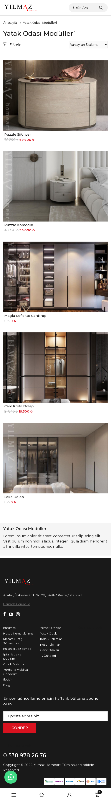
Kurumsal (9, 627)
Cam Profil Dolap (19, 406)
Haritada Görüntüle (16, 604)
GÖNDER (20, 728)
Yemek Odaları (50, 627)
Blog (6, 685)
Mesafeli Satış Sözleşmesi (12, 641)
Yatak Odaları (49, 633)
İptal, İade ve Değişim (12, 656)
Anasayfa (10, 23)
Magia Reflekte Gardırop (25, 316)
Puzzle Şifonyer (17, 134)
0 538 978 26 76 (24, 755)
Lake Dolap (14, 497)
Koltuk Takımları (51, 639)
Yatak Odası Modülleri (40, 23)
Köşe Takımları (50, 644)
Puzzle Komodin (18, 225)
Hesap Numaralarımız (18, 633)
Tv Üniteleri (48, 655)
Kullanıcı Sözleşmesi (17, 648)
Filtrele (12, 44)
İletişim (8, 679)
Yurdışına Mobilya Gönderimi (15, 672)
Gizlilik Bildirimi (13, 664)
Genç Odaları (49, 650)
